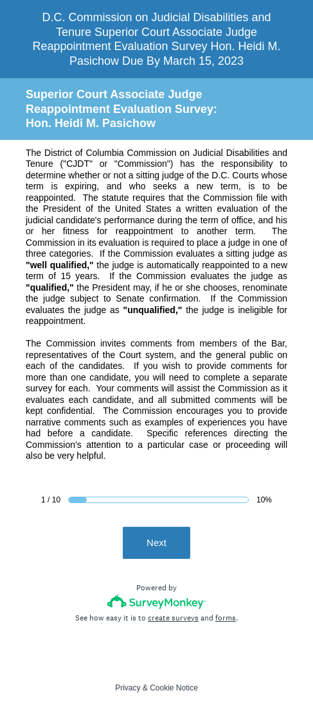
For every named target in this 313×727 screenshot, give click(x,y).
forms (225, 618)
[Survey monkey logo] (156, 601)
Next (156, 542)
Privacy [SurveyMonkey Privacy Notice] (127, 687)
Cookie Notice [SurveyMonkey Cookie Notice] (174, 687)
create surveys (173, 618)
